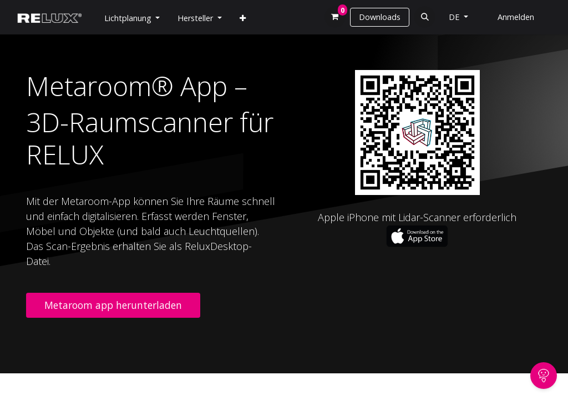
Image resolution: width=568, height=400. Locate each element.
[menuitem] (243, 18)
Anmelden (516, 17)
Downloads (379, 17)
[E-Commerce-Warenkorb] (335, 17)
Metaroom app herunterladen (113, 305)
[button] (424, 17)
